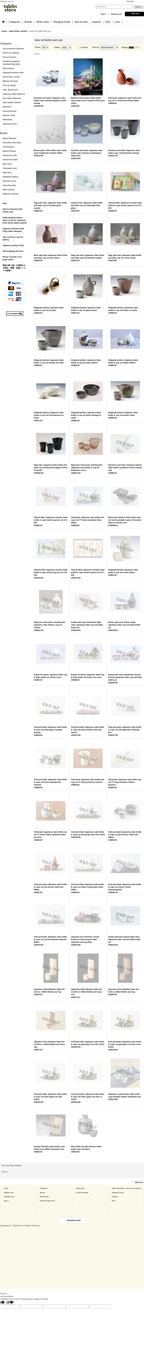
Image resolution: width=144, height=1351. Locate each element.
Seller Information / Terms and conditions (126, 1188)
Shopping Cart (9, 1197)
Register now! (116, 14)
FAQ (5, 203)
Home (6, 1188)
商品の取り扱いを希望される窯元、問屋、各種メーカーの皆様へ (14, 268)
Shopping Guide (117, 1192)
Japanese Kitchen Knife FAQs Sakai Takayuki (13, 229)
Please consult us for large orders (12, 258)
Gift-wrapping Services (13, 251)
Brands (42, 1192)
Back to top (139, 1182)
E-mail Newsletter (82, 1192)
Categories (44, 1188)
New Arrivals (44, 1197)
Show (37, 47)
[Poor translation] (9, 1302)
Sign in (103, 14)
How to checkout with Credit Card (12, 210)
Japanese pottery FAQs (13, 245)
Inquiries (115, 1197)
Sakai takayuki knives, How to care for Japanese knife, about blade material (15, 220)
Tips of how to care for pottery (13, 238)
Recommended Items (47, 1201)
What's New (80, 1188)
